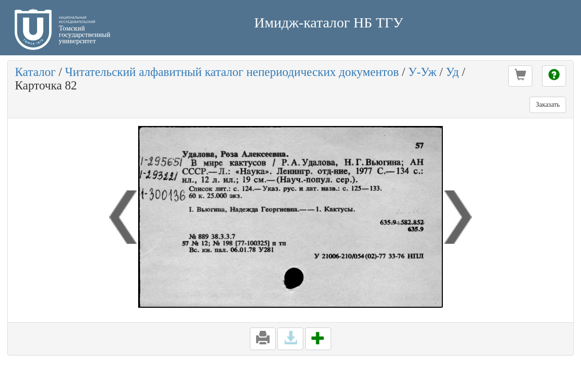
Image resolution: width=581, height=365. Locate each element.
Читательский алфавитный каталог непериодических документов (232, 71)
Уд (452, 71)
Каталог (35, 71)
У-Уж (422, 71)
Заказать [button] (548, 104)
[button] (520, 76)
